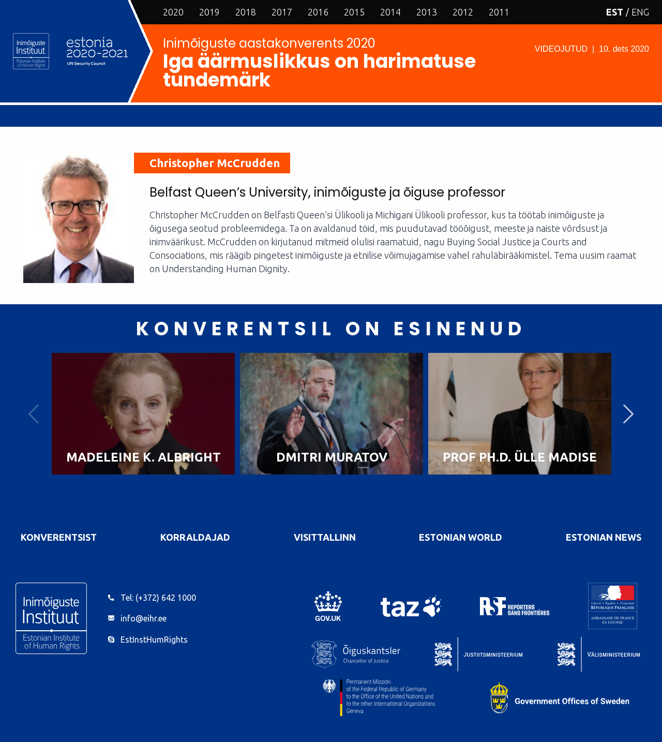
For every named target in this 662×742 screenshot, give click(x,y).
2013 (426, 12)
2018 (245, 12)
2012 (463, 12)
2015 (354, 12)
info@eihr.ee (144, 618)
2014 (390, 12)
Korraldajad (195, 537)
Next (628, 413)
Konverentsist (59, 537)
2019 (209, 12)
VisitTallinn (325, 537)
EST (614, 12)
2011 (499, 12)
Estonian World (460, 537)
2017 (282, 12)
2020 (173, 12)
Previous (34, 413)
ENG (640, 12)
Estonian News (603, 537)
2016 (318, 12)
